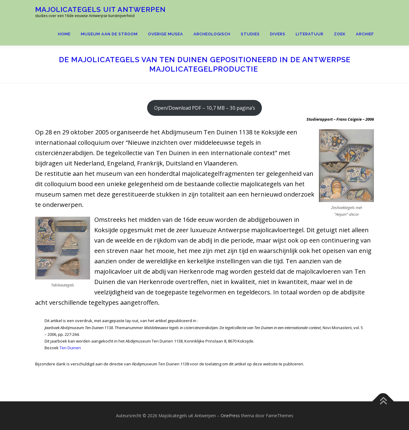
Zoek (340, 34)
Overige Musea (165, 34)
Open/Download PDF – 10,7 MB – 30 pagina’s (204, 108)
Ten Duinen (70, 347)
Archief (365, 34)
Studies (250, 34)
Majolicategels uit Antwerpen (100, 9)
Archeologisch (212, 34)
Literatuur (310, 34)
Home (64, 34)
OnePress (230, 415)
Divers (277, 34)
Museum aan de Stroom (109, 34)
